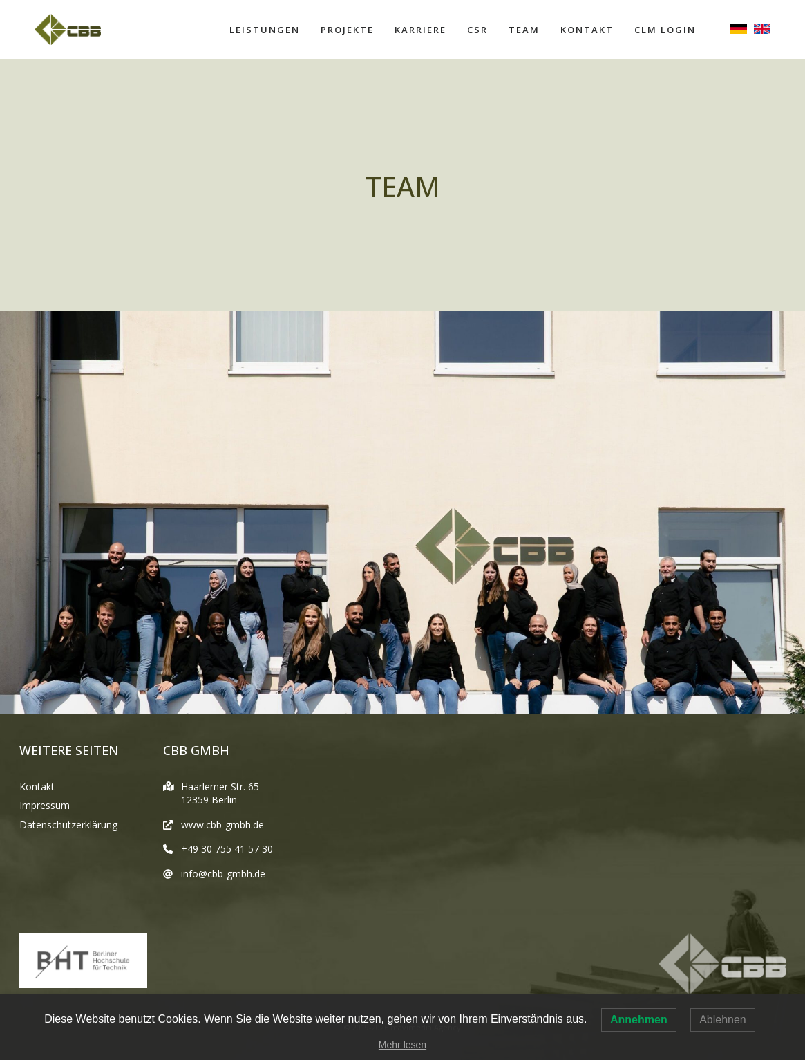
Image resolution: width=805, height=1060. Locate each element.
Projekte (347, 30)
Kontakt (587, 30)
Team (524, 30)
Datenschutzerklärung (68, 824)
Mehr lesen (402, 1044)
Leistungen (264, 30)
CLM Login (665, 30)
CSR (477, 30)
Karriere (420, 30)
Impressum (44, 805)
